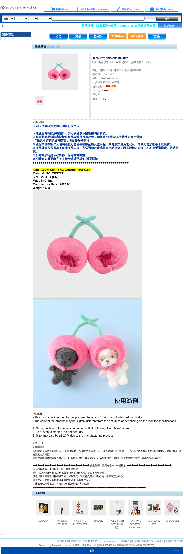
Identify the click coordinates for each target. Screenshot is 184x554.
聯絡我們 (125, 541)
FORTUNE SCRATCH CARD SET (135, 524)
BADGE (98, 520)
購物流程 (135, 541)
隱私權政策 (147, 541)
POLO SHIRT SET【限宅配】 (117, 524)
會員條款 (158, 541)
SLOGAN (43, 520)
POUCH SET (172, 520)
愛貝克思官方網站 (174, 541)
